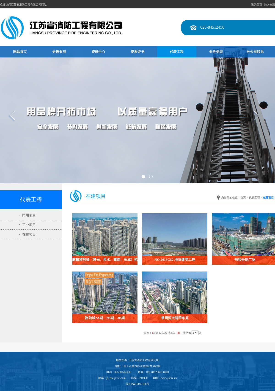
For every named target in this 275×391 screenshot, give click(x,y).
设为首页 (256, 4)
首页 (243, 197)
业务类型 (216, 52)
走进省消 (59, 52)
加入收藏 (269, 4)
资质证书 (137, 52)
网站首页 (20, 52)
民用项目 (29, 215)
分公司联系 (255, 52)
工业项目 (29, 225)
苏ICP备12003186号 (137, 384)
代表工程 (177, 52)
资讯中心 (98, 52)
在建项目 (29, 234)
